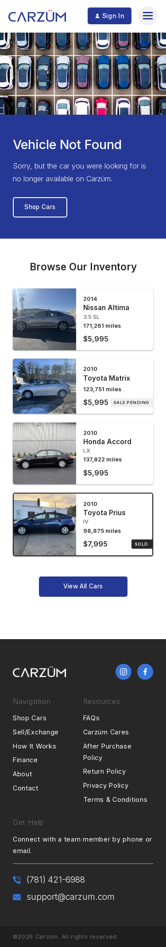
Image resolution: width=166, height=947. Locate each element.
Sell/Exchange (36, 732)
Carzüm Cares (106, 732)
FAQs (91, 718)
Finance (25, 760)
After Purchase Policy (107, 751)
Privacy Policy (106, 785)
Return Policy (104, 771)
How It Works (35, 746)
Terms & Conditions (115, 799)
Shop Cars (39, 206)
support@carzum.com (71, 896)
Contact (26, 788)
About (22, 774)
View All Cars (83, 586)
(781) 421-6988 (56, 879)
